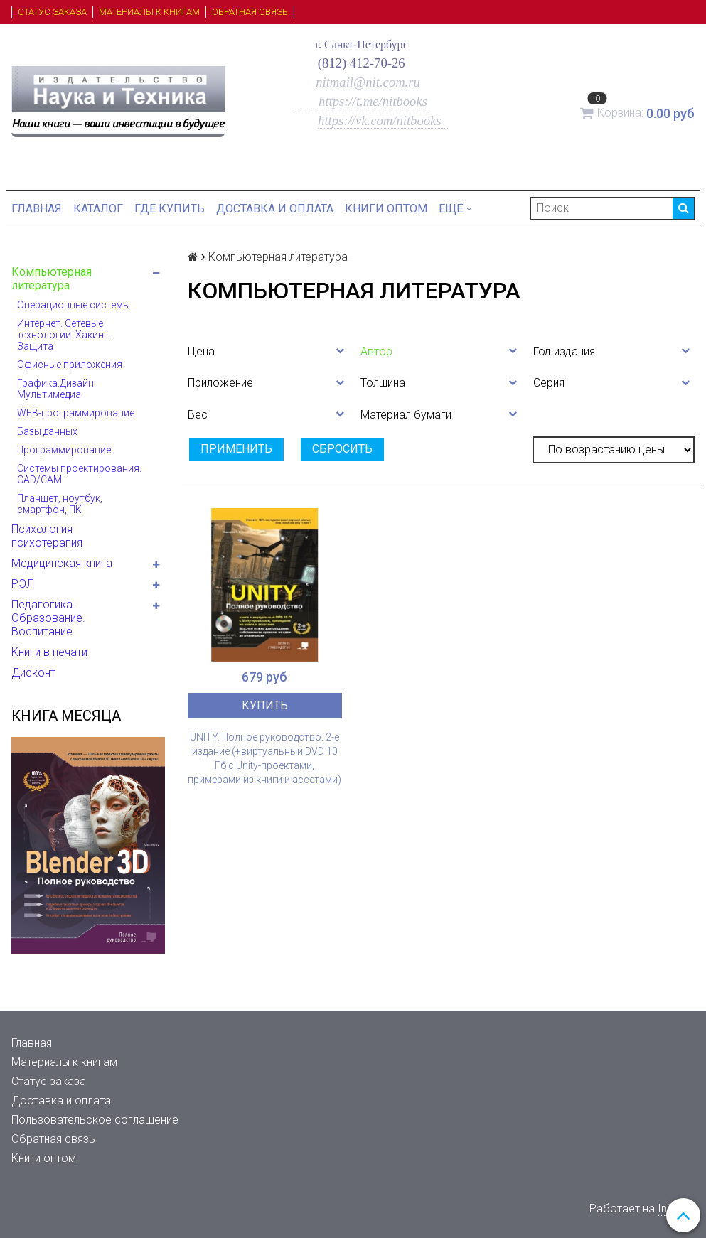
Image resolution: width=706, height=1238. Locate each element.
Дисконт (33, 672)
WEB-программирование (75, 413)
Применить (236, 449)
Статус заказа (52, 11)
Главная (36, 208)
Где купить (169, 208)
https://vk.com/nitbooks (381, 120)
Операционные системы (73, 305)
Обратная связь (250, 11)
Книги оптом (386, 208)
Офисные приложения (69, 364)
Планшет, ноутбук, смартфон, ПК (59, 503)
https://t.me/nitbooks (361, 101)
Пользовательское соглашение (94, 1119)
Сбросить (342, 449)
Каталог (98, 208)
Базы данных (47, 431)
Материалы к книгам (149, 11)
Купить (265, 705)
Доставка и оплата (274, 208)
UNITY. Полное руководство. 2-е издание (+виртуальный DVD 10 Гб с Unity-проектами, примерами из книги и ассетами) (264, 758)
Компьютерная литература (51, 278)
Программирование (64, 450)
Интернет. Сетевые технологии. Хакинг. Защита (63, 335)
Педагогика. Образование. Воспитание (48, 618)
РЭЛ (22, 584)
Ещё (455, 208)
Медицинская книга (61, 563)
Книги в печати (49, 652)
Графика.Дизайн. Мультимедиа (56, 388)
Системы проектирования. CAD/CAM (79, 474)
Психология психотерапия (46, 535)
